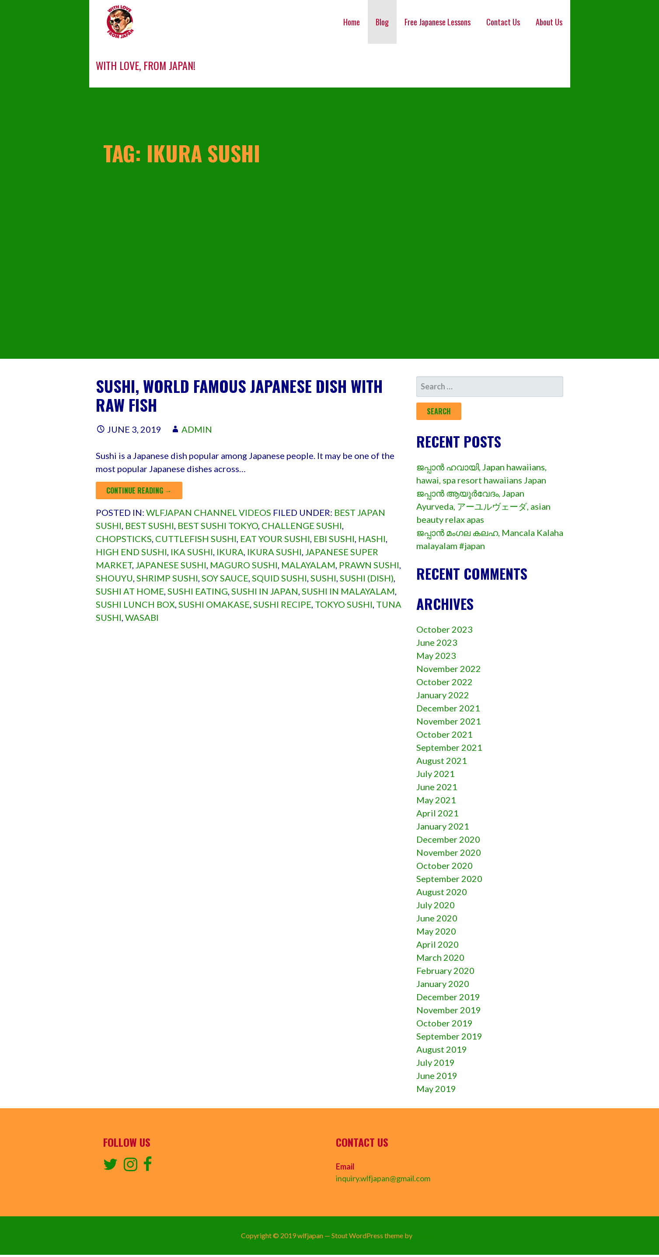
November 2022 (448, 668)
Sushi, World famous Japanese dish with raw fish (239, 395)
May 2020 (436, 931)
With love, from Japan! (145, 65)
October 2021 (444, 734)
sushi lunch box (135, 604)
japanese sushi (171, 565)
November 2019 (448, 1010)
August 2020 (441, 891)
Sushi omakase (214, 604)
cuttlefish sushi (196, 538)
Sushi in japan (264, 591)
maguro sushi (244, 565)
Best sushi (149, 525)
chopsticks (124, 538)
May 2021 (436, 800)
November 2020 (448, 852)
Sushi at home (130, 591)
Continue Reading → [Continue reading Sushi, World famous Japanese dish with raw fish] (139, 490)
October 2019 (444, 1023)
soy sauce (225, 578)
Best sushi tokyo (218, 525)
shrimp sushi (167, 578)
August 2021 (441, 760)
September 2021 (449, 747)
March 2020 (440, 957)
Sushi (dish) (367, 578)
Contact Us (503, 22)
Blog (382, 22)
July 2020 (435, 905)
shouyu (114, 578)
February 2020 (445, 970)
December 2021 (448, 708)
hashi (372, 538)
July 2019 (435, 1062)
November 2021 (448, 721)
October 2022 (444, 681)
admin (196, 429)
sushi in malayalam (348, 591)
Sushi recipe (282, 604)
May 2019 (436, 1088)
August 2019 (441, 1049)
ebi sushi (334, 538)
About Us (549, 22)
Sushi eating (197, 591)
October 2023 (444, 629)
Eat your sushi (275, 538)
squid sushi (279, 578)
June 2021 (436, 786)
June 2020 (436, 918)
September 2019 (449, 1036)
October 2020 (444, 865)
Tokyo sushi (344, 604)
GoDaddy (428, 1235)
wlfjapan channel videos (208, 512)
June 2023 (436, 642)
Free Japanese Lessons (437, 22)
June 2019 (436, 1075)
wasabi (142, 617)
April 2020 (437, 944)
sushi (323, 578)
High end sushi (131, 551)
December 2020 (448, 839)
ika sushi (192, 551)
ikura (230, 551)
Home (351, 22)
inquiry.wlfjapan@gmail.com (383, 1178)
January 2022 (442, 695)
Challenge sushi (302, 525)
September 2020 (449, 878)
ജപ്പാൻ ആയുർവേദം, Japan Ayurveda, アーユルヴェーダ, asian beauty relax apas (483, 506)
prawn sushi (369, 565)
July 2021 (435, 773)
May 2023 (436, 655)
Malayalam (308, 565)
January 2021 (442, 826)
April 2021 (437, 813)
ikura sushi (274, 551)
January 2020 (442, 983)
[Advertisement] (329, 297)
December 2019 (448, 996)
